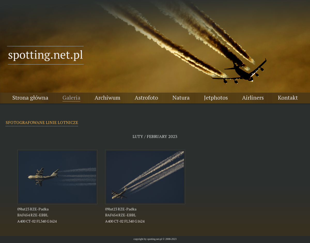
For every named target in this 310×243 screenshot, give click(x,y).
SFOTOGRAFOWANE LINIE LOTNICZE (42, 122)
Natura (181, 97)
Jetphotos (216, 97)
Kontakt (288, 97)
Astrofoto (146, 97)
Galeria (71, 97)
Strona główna (30, 97)
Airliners (253, 97)
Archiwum (107, 97)
